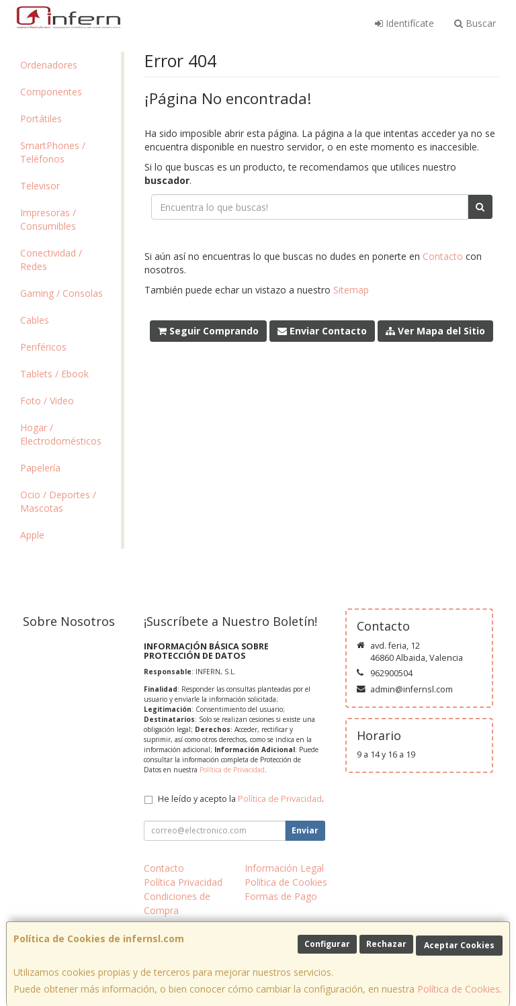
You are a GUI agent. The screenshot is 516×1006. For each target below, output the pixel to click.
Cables (34, 320)
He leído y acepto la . (241, 799)
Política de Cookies (458, 988)
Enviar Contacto (322, 330)
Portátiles (41, 118)
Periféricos (43, 346)
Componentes (51, 91)
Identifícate (404, 23)
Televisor (40, 185)
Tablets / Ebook (54, 373)
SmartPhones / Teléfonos (52, 152)
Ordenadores (48, 64)
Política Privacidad (183, 882)
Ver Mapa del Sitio (435, 330)
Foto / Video (47, 400)
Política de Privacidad (232, 769)
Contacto (443, 256)
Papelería (40, 467)
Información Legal (284, 868)
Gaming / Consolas (61, 293)
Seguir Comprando (208, 330)
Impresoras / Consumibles (48, 219)
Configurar (327, 944)
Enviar (305, 830)
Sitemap (351, 289)
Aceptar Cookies (459, 945)
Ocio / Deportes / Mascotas (58, 501)
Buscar (475, 23)
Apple (32, 535)
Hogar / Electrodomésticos (60, 434)
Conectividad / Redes (51, 259)
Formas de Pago (281, 896)
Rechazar (386, 944)
